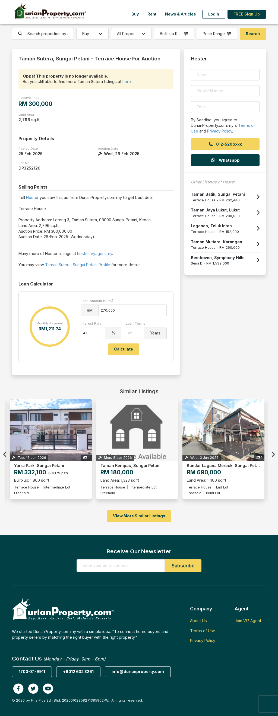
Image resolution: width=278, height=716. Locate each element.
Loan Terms (135, 323)
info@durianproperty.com (138, 671)
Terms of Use (202, 630)
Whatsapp (225, 160)
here (126, 81)
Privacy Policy (219, 131)
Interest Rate (91, 323)
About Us (198, 620)
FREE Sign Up (246, 14)
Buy (135, 14)
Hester (32, 197)
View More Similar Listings (139, 516)
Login (213, 14)
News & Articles (180, 14)
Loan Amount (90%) (97, 301)
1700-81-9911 (32, 671)
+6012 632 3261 (78, 671)
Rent (151, 14)
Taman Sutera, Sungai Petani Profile (77, 264)
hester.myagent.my (94, 253)
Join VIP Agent (248, 620)
